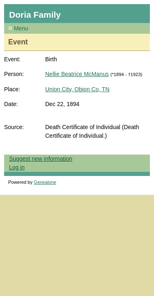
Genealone (45, 182)
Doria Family (35, 14)
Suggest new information (40, 158)
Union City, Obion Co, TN (77, 89)
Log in (17, 167)
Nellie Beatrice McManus (77, 74)
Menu (20, 28)
